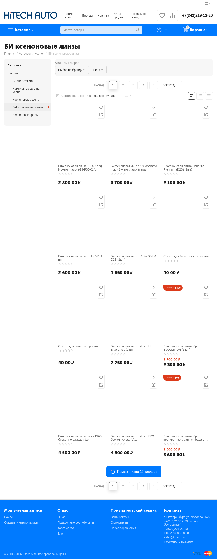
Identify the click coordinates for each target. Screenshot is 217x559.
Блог (60, 533)
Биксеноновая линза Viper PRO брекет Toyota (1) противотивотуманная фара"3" (132, 438)
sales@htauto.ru (175, 537)
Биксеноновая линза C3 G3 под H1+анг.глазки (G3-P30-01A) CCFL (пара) (80, 168)
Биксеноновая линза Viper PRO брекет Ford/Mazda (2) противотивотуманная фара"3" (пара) (80, 438)
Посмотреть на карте (178, 541)
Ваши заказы (120, 517)
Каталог (22, 30)
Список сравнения (123, 528)
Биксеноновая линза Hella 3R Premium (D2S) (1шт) (183, 167)
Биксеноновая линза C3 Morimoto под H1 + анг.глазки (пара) (134, 167)
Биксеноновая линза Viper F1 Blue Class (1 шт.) (131, 347)
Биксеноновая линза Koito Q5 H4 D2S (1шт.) (133, 257)
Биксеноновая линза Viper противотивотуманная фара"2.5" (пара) (185, 438)
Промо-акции (69, 15)
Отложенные (119, 522)
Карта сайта (65, 528)
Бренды (87, 15)
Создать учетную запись (21, 522)
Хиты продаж (119, 15)
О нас (61, 517)
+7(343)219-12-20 (197, 15)
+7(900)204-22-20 (176, 529)
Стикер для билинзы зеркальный (186, 256)
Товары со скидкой (139, 15)
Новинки (103, 15)
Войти (8, 517)
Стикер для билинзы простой (78, 346)
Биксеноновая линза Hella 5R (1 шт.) (80, 257)
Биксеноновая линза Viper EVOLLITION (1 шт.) (181, 347)
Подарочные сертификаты (75, 522)
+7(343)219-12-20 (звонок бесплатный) (181, 522)
